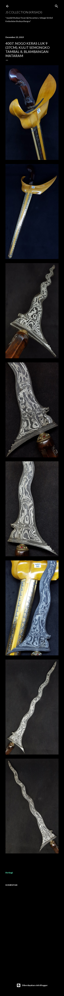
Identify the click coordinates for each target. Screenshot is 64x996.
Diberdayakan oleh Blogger (32, 985)
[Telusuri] (56, 5)
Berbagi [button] (9, 872)
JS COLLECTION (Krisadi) (23, 12)
